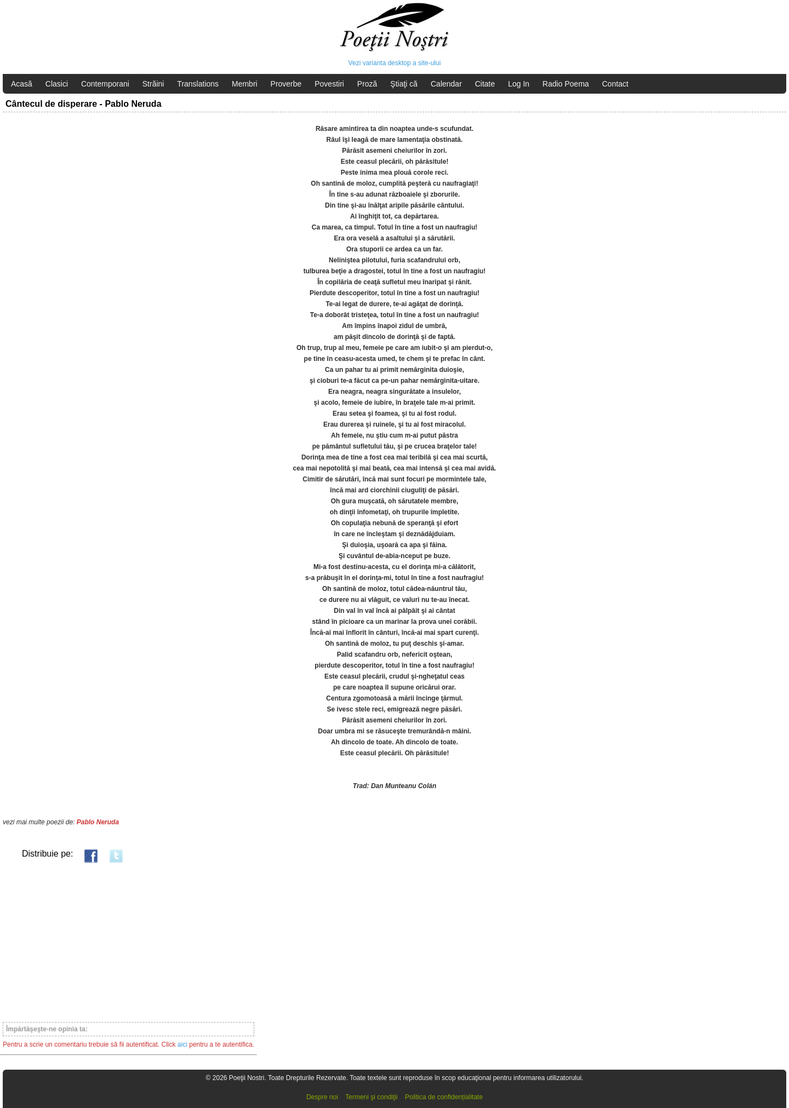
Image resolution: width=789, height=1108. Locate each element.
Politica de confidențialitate (444, 1097)
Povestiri (329, 83)
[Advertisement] (128, 942)
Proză (367, 83)
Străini (153, 83)
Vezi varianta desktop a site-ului (394, 63)
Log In (518, 83)
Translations (198, 83)
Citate (485, 83)
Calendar (446, 83)
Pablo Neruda (98, 822)
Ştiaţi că (404, 83)
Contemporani (105, 83)
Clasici (56, 83)
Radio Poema (565, 83)
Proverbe (286, 83)
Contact (615, 83)
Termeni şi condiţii (371, 1097)
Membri (245, 83)
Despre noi (322, 1097)
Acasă (21, 83)
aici (182, 1044)
